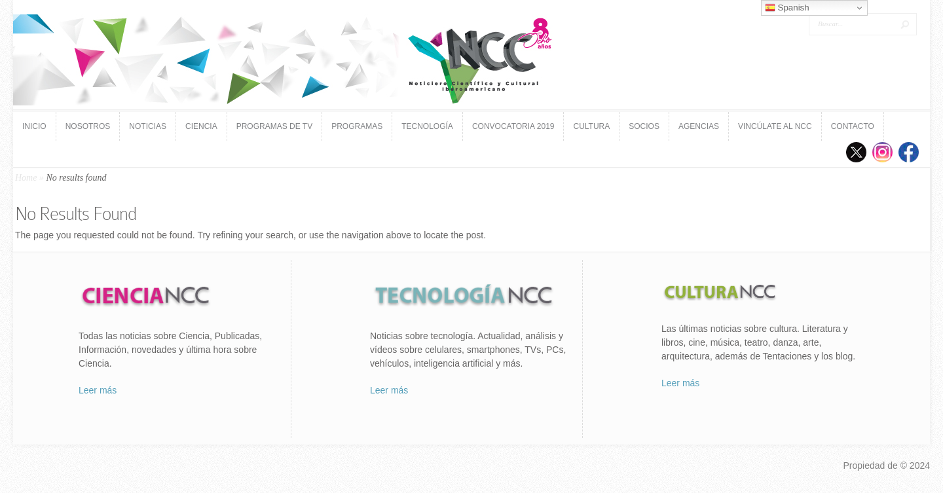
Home (26, 178)
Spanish (787, 8)
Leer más (98, 390)
